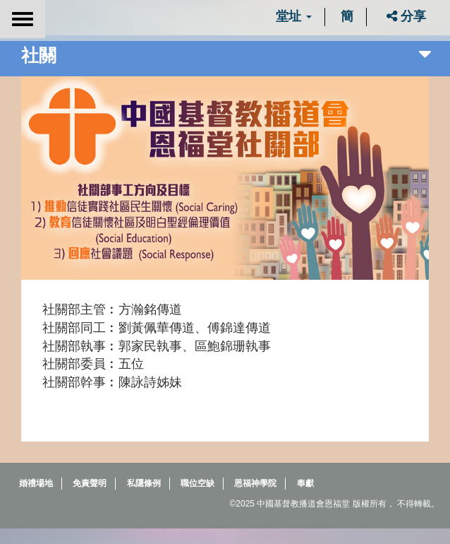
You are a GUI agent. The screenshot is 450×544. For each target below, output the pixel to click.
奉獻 (305, 483)
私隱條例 (144, 483)
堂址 (294, 16)
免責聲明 (90, 483)
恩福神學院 (255, 483)
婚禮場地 (36, 483)
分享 (406, 16)
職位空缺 (197, 483)
